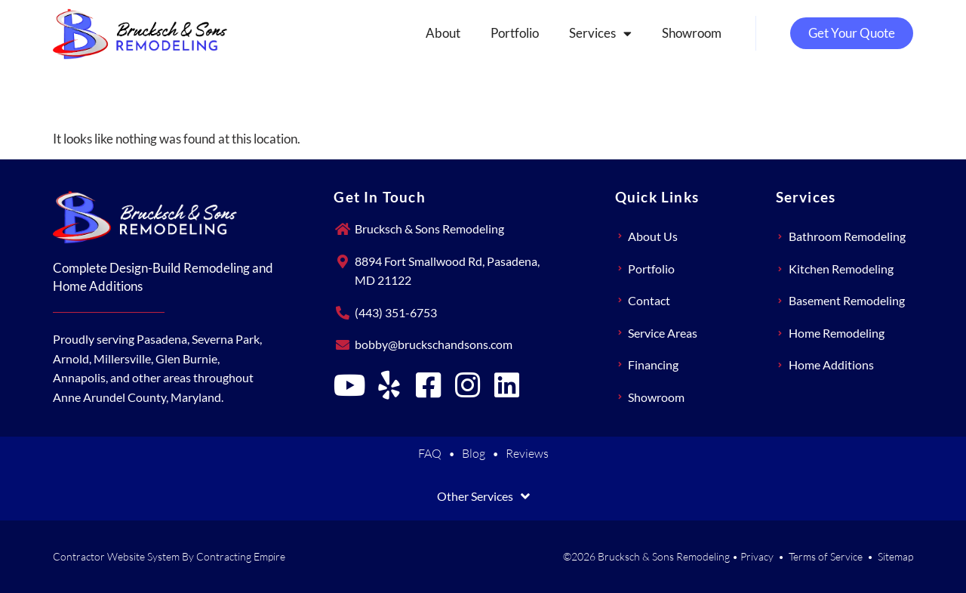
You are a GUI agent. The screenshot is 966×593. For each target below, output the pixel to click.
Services (600, 34)
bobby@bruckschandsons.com (433, 344)
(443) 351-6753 (396, 312)
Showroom (691, 33)
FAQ (429, 453)
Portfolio (515, 33)
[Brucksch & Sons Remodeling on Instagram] (467, 385)
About (443, 33)
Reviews (527, 453)
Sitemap (895, 556)
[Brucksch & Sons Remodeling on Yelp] (389, 385)
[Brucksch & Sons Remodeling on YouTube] (349, 385)
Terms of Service (826, 556)
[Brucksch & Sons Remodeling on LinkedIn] (506, 385)
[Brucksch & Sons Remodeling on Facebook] (428, 385)
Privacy (757, 556)
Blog (473, 453)
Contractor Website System (116, 556)
